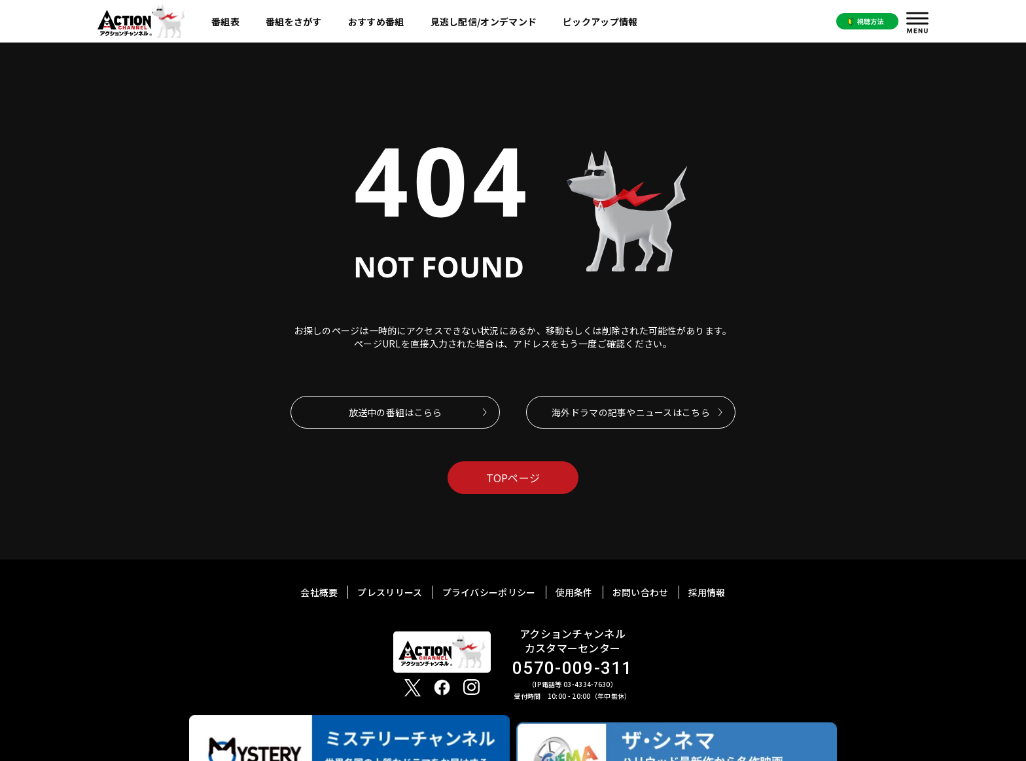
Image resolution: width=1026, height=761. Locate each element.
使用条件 (574, 592)
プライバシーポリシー (489, 592)
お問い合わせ (640, 592)
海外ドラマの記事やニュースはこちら (631, 412)
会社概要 (319, 592)
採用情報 (707, 592)
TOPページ (513, 478)
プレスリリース (389, 592)
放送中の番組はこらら (395, 412)
